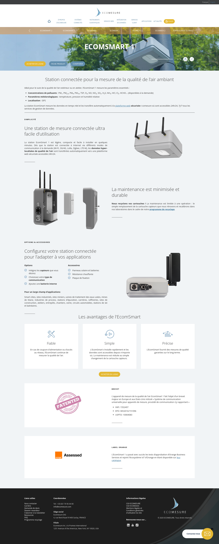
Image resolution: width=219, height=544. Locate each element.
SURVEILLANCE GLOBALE (183, 30)
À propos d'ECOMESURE (61, 21)
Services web (109, 21)
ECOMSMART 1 (69, 30)
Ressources (29, 515)
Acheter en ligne (35, 63)
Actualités (158, 21)
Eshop (170, 21)
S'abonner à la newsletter (34, 513)
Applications (146, 21)
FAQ (26, 517)
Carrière (27, 506)
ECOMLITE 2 (137, 30)
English (212, 2)
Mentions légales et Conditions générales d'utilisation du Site (134, 510)
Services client (134, 21)
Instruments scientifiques (94, 21)
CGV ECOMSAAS (132, 506)
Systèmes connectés (78, 21)
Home (49, 22)
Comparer (78, 63)
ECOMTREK (91, 30)
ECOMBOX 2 (160, 30)
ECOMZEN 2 (115, 30)
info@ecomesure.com (62, 506)
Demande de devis (32, 508)
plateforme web (122, 105)
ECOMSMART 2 (46, 30)
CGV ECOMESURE (133, 503)
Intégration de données (121, 21)
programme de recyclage (162, 209)
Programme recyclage (33, 520)
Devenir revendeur (32, 510)
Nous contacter (30, 503)
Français (205, 2)
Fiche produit (58, 63)
